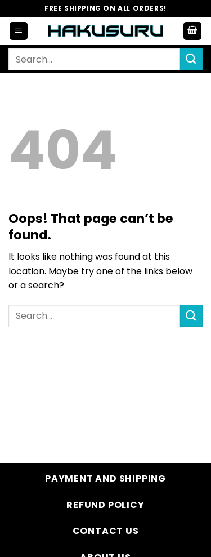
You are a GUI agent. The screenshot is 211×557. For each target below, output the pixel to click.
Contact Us (106, 530)
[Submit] (191, 59)
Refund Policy (105, 504)
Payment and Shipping (105, 478)
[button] (19, 31)
